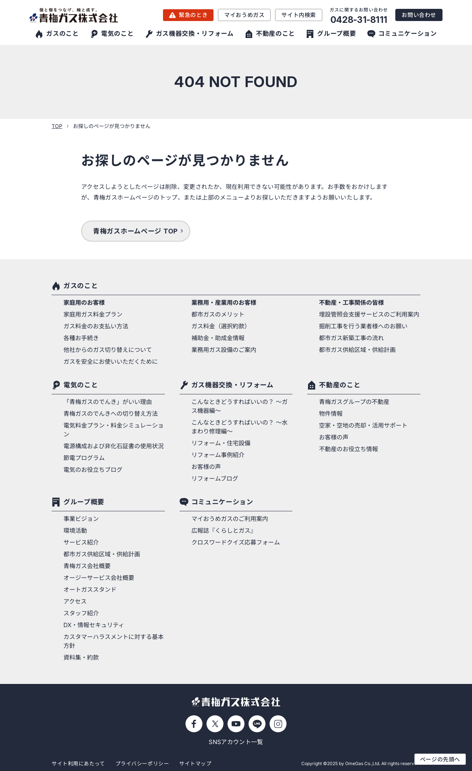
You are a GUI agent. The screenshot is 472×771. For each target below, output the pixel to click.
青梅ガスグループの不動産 (354, 401)
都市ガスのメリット (217, 314)
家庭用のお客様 (84, 302)
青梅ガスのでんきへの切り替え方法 (110, 413)
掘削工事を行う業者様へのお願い (363, 326)
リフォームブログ (214, 478)
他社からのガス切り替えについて (107, 349)
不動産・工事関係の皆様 (351, 302)
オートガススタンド (90, 589)
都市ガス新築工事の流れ (351, 338)
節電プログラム (84, 457)
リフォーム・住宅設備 (220, 443)
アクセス (75, 601)
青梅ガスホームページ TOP (135, 231)
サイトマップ (195, 763)
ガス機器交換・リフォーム (232, 385)
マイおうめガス (244, 14)
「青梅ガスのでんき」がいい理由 (107, 401)
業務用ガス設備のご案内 (223, 349)
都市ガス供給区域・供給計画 (357, 349)
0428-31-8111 (358, 19)
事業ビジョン (81, 518)
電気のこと (80, 385)
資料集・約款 (81, 657)
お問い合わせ (419, 14)
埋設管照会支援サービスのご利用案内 (369, 314)
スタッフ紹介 (81, 613)
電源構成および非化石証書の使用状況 (113, 446)
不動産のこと (339, 385)
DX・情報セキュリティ (93, 625)
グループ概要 (83, 502)
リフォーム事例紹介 (217, 455)
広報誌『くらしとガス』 (223, 530)
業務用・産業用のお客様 (223, 302)
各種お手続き (81, 338)
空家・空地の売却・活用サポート (363, 425)
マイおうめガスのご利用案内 (229, 518)
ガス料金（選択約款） (220, 326)
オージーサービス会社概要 (98, 577)
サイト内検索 (298, 14)
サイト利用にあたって (78, 763)
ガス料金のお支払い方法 (95, 326)
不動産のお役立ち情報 (348, 449)
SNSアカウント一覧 (236, 742)
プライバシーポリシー (142, 763)
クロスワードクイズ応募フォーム (235, 542)
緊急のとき (193, 14)
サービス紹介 (81, 542)
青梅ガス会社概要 (87, 566)
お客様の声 (206, 466)
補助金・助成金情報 (217, 338)
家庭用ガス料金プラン (92, 314)
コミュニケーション (222, 502)
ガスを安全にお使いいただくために (110, 361)
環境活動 (75, 530)
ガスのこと (80, 286)
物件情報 (331, 413)
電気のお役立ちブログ (92, 469)
